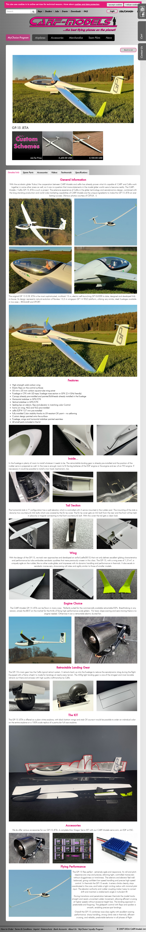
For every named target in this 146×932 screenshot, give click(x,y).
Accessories (57, 37)
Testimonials (66, 172)
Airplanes (40, 37)
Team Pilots (94, 37)
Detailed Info (13, 172)
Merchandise (76, 37)
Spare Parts (28, 172)
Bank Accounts (60, 929)
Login (112, 11)
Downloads (76, 11)
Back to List (128, 50)
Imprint (36, 929)
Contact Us (141, 52)
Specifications (81, 172)
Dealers (48, 11)
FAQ (86, 11)
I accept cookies (115, 5)
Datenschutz (46, 929)
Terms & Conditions (23, 929)
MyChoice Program (18, 37)
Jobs (57, 11)
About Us (72, 929)
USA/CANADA (126, 11)
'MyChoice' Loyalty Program (90, 929)
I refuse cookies (132, 5)
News (109, 37)
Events (65, 11)
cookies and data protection (87, 4)
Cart (141, 36)
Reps (40, 11)
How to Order (7, 929)
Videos (54, 172)
